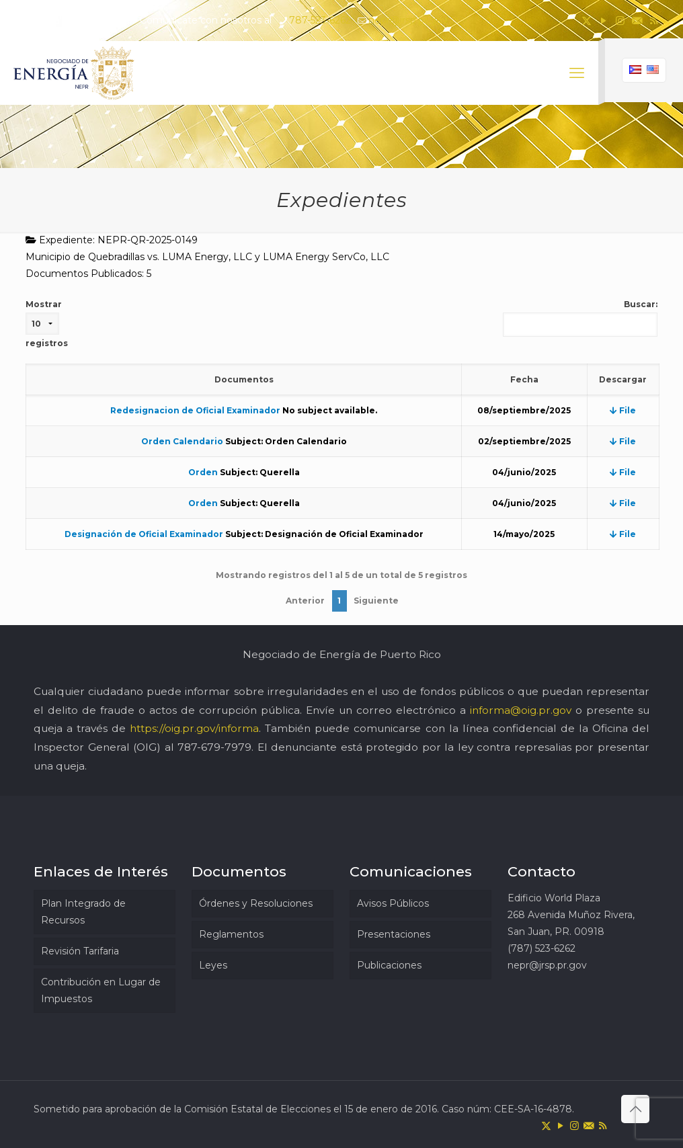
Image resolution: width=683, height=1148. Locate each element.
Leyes (213, 965)
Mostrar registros (47, 323)
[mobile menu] (576, 73)
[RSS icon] (654, 20)
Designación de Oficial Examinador (144, 534)
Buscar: (580, 318)
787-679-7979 (214, 747)
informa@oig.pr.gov (520, 710)
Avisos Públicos (393, 903)
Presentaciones (393, 934)
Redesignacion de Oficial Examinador (195, 410)
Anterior (305, 601)
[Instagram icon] (620, 20)
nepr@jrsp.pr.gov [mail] (408, 20)
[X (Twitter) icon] (586, 20)
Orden (203, 472)
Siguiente (376, 601)
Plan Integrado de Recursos (83, 911)
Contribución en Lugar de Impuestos (101, 990)
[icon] (637, 20)
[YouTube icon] (603, 20)
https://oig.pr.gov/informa (194, 728)
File (623, 410)
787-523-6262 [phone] (320, 20)
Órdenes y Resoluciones (256, 903)
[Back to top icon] (635, 1109)
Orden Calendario (182, 441)
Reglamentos (231, 934)
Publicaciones (389, 965)
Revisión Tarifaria (80, 951)
